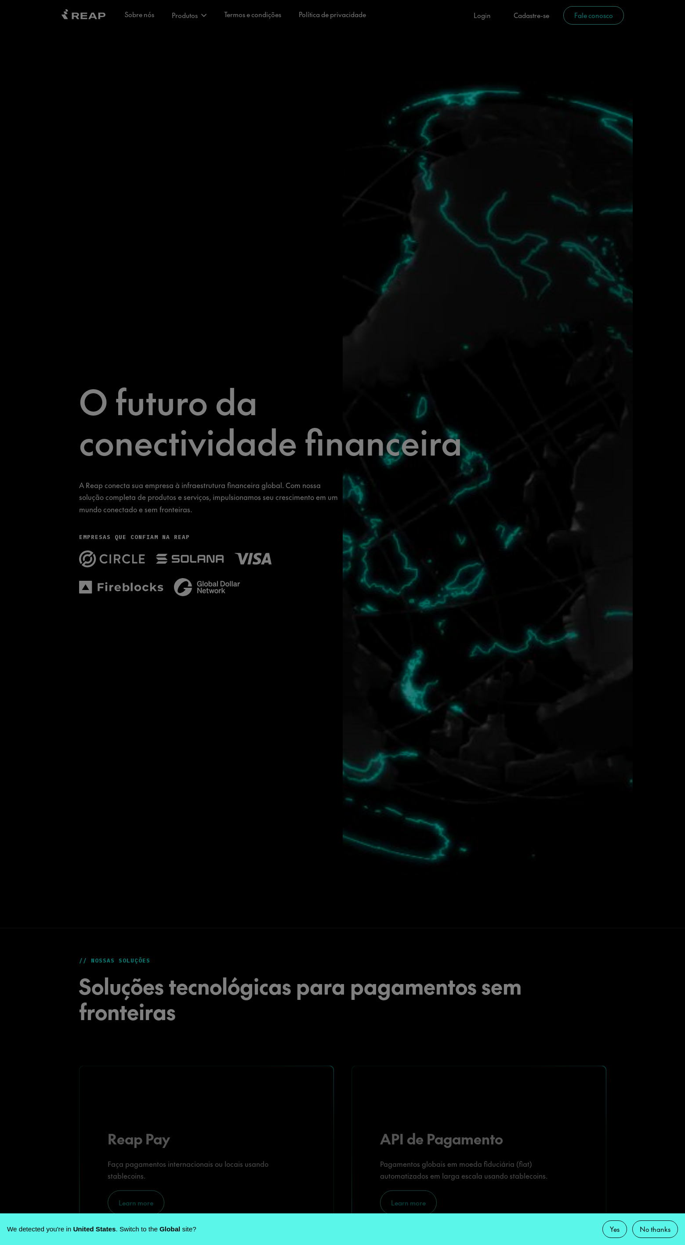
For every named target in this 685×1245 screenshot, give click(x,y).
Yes (615, 1229)
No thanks (655, 1229)
